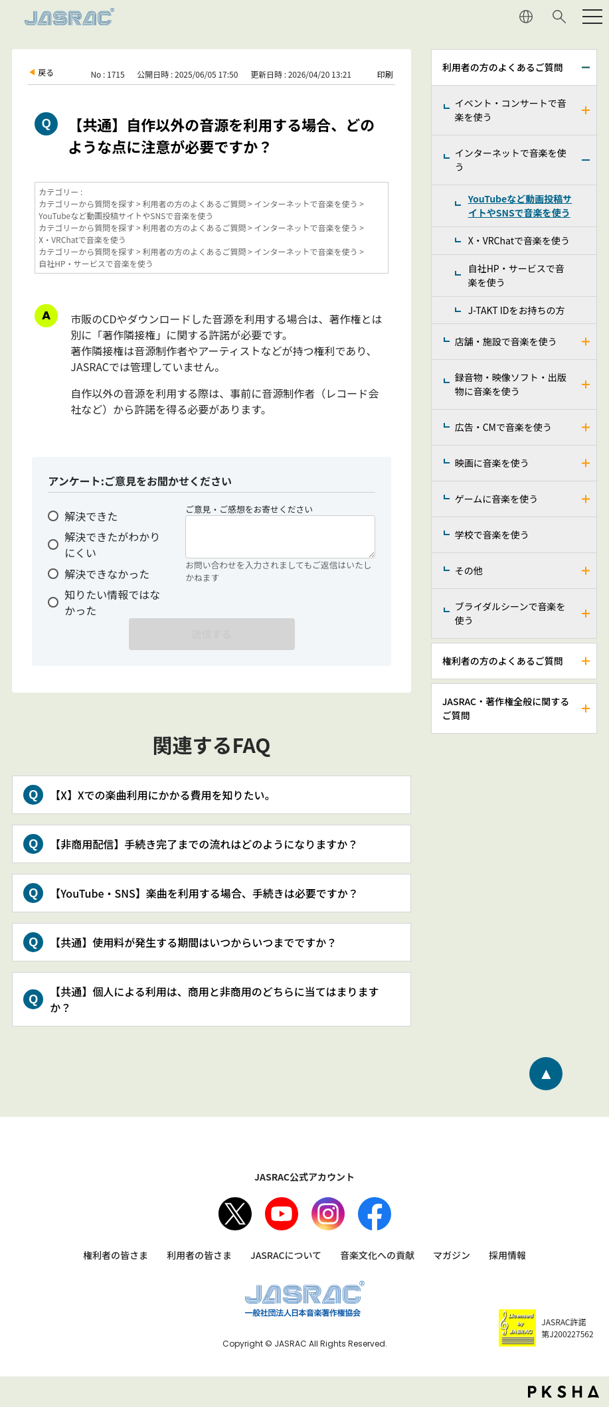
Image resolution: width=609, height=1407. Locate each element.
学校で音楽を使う (492, 534)
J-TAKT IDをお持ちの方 (516, 310)
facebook (374, 1213)
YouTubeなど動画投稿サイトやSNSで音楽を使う (520, 205)
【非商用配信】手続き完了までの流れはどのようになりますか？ (204, 844)
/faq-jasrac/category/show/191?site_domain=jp (586, 463)
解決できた (91, 516)
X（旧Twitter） (235, 1213)
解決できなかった (106, 574)
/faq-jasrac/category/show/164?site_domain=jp (586, 160)
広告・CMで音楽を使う (503, 427)
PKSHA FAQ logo (563, 1391)
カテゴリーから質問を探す (86, 203)
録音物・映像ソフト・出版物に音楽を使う (510, 384)
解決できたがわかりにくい (112, 544)
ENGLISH (526, 16)
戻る (46, 72)
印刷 (385, 74)
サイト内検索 (559, 16)
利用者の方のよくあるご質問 (502, 67)
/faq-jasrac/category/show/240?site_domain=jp (586, 613)
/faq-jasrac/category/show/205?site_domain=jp (586, 570)
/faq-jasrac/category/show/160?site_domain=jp (586, 110)
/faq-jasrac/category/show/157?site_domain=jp (586, 67)
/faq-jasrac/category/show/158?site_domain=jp (586, 661)
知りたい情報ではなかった (112, 602)
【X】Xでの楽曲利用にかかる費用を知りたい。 (162, 795)
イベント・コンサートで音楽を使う (510, 110)
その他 (469, 570)
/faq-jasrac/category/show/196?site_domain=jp (586, 499)
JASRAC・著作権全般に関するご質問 (505, 708)
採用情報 (507, 1255)
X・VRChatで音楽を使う (519, 240)
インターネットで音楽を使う (510, 159)
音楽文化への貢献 (377, 1255)
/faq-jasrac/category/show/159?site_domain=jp (586, 708)
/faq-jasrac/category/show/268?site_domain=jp (586, 384)
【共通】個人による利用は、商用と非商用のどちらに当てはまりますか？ (214, 999)
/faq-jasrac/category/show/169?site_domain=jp (586, 341)
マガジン (451, 1255)
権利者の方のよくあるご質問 (502, 660)
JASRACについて (285, 1255)
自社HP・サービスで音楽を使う (516, 275)
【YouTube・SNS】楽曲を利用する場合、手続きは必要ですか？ (204, 893)
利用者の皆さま (199, 1255)
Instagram (328, 1213)
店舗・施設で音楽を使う (506, 341)
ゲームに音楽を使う (497, 498)
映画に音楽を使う (492, 462)
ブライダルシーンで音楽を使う (510, 613)
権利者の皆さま (115, 1255)
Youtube (281, 1213)
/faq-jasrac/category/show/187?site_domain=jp (586, 427)
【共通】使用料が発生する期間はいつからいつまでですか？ (193, 942)
